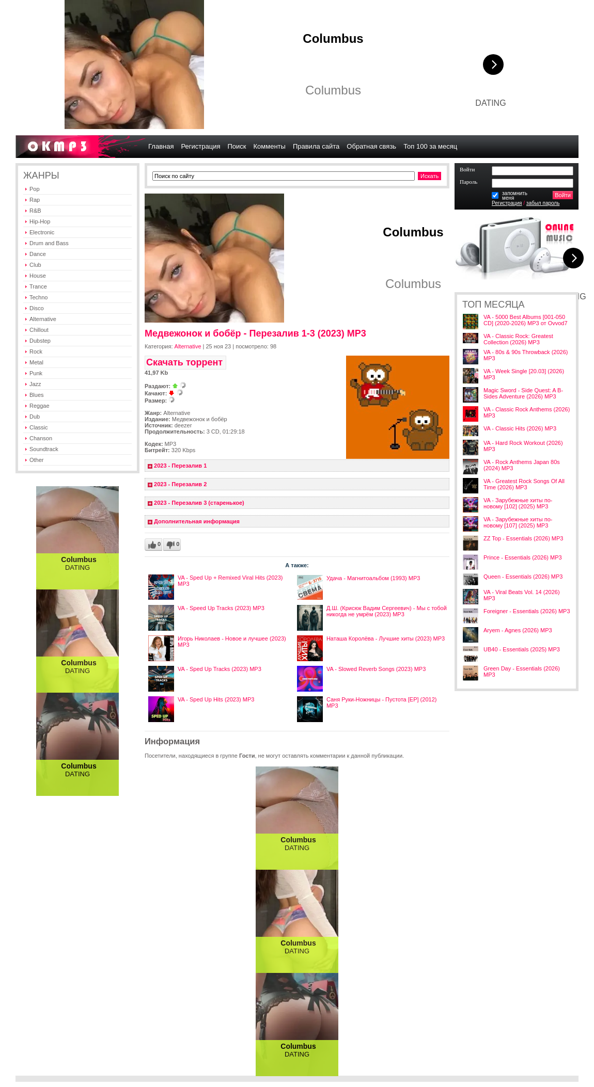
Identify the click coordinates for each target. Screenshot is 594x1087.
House (37, 276)
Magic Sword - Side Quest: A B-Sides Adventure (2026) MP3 (523, 393)
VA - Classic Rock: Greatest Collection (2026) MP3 (518, 339)
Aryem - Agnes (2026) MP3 (517, 630)
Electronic (41, 232)
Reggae (39, 406)
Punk (35, 373)
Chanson (40, 438)
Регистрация (507, 203)
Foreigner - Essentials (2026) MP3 (526, 611)
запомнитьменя (514, 195)
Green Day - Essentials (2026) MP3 (521, 671)
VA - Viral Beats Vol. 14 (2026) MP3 (521, 595)
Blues (36, 395)
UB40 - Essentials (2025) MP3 (521, 649)
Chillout (39, 330)
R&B (35, 210)
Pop (34, 189)
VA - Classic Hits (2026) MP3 (519, 428)
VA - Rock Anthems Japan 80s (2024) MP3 (521, 465)
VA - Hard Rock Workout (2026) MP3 (523, 446)
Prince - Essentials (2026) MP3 (522, 557)
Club (35, 265)
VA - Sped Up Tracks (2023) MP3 (219, 669)
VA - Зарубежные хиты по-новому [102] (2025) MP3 (517, 503)
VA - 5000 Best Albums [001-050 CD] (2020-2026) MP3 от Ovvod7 (525, 320)
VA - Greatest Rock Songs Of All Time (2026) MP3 (524, 484)
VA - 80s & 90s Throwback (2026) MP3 (525, 355)
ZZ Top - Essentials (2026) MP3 (523, 538)
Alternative (42, 319)
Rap (34, 200)
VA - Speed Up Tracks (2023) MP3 (221, 608)
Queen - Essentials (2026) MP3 (522, 576)
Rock (35, 351)
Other (36, 460)
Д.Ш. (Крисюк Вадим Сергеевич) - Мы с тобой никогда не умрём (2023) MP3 (386, 611)
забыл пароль (543, 203)
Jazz (35, 384)
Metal (36, 362)
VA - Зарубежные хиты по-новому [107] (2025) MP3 (517, 522)
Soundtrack (43, 449)
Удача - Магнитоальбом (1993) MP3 (373, 578)
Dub (34, 416)
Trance (38, 286)
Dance (37, 254)
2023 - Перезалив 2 (180, 484)
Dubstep (40, 341)
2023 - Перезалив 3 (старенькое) (199, 503)
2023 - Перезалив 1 (180, 465)
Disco (36, 308)
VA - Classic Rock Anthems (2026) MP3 (526, 412)
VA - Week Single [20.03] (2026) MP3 (523, 374)
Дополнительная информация (197, 521)
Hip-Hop (39, 221)
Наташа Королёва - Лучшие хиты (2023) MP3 (385, 638)
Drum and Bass (49, 243)
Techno (38, 297)
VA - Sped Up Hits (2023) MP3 (216, 699)
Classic (38, 427)
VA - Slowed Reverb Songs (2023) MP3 (376, 669)
